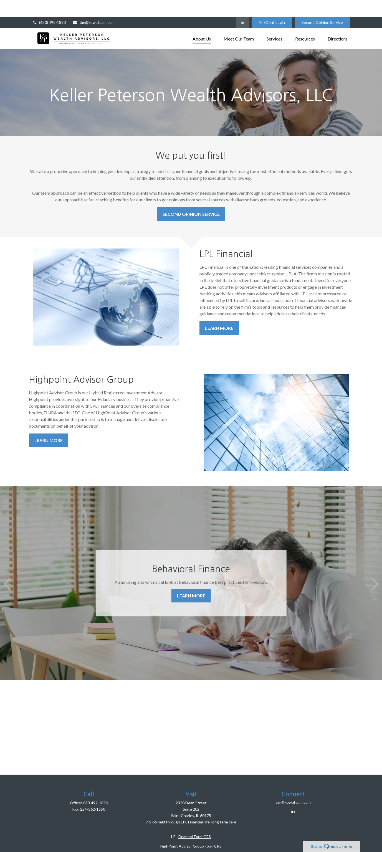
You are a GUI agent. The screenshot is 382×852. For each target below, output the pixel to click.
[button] (201, 21)
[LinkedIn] (242, 5)
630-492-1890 (95, 786)
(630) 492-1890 (49, 5)
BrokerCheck (245, 838)
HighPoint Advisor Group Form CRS (191, 829)
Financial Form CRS (194, 820)
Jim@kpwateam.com (94, 5)
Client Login (272, 5)
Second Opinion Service (322, 5)
